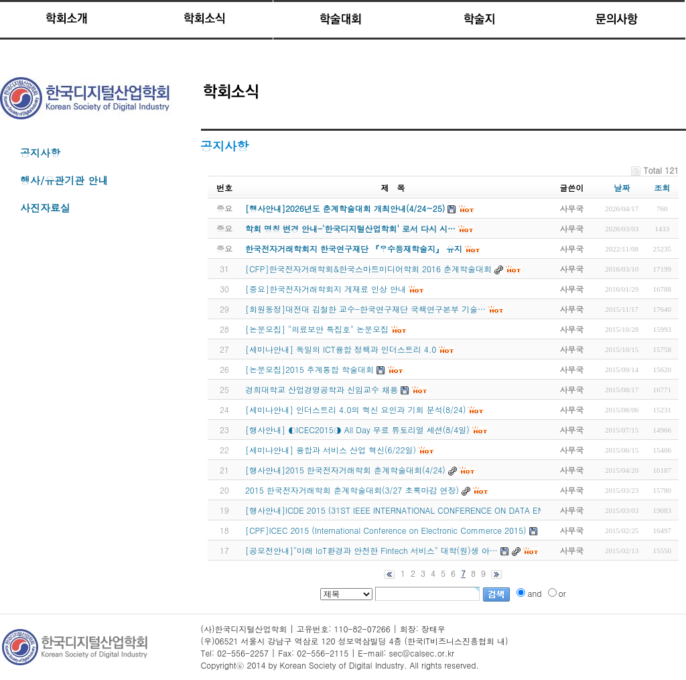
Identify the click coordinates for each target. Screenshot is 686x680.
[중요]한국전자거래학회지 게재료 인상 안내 (325, 288)
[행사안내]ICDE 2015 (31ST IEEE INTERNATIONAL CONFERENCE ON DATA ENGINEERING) (417, 510)
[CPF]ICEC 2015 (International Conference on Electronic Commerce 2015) (386, 530)
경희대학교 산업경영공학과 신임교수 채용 (321, 389)
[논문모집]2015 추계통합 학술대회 (309, 369)
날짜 (622, 187)
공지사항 (40, 153)
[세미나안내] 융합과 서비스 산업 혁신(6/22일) (330, 449)
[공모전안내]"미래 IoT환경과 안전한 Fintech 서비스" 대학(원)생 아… (371, 550)
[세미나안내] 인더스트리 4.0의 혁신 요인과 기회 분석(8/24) (355, 409)
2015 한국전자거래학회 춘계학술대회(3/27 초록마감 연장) (352, 490)
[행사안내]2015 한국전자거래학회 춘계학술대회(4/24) (345, 469)
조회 (662, 187)
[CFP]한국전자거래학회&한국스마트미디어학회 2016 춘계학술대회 (368, 268)
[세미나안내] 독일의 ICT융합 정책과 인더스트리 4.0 (340, 349)
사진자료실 (45, 208)
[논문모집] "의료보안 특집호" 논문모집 (317, 329)
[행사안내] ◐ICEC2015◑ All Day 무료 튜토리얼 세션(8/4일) (357, 429)
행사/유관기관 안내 (64, 180)
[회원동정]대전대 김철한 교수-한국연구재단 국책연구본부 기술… (365, 309)
